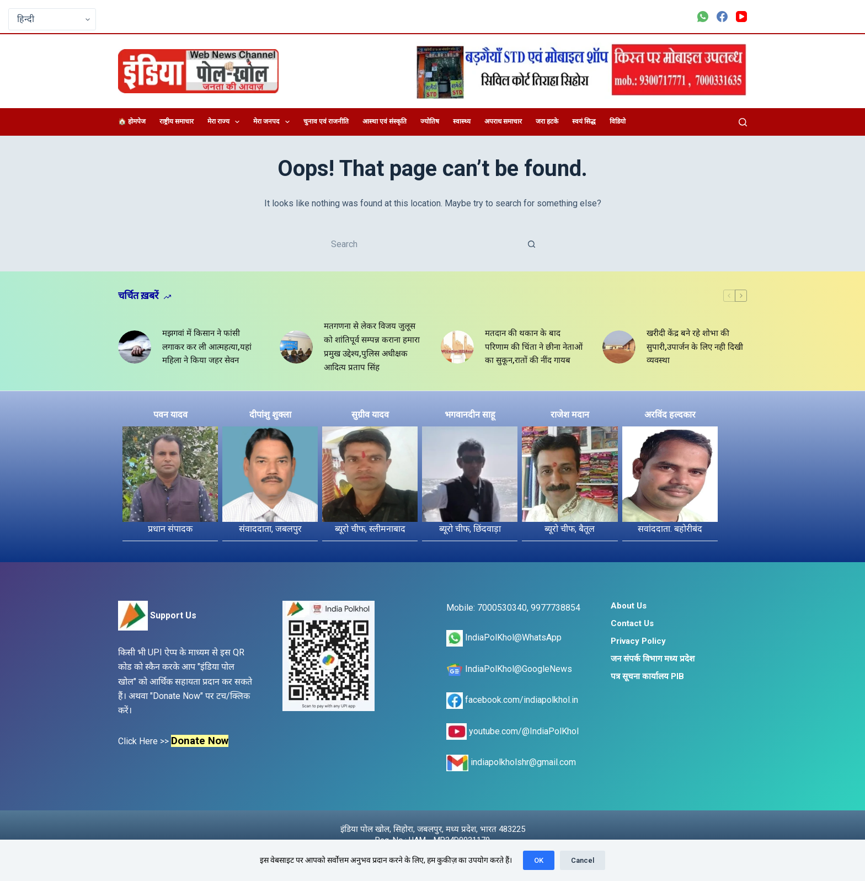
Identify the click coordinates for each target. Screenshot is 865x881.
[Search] (743, 122)
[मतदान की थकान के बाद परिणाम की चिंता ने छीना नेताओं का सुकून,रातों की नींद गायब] (457, 347)
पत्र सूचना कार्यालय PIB (647, 676)
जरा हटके (547, 121)
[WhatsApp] (702, 16)
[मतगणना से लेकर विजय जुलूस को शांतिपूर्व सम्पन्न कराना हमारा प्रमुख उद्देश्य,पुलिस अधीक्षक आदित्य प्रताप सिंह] (296, 347)
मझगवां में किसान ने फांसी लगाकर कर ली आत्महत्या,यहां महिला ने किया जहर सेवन (207, 347)
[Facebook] (722, 16)
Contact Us (632, 623)
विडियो (618, 121)
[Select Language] (52, 19)
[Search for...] (421, 244)
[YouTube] (741, 16)
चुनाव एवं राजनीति (326, 121)
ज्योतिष (429, 121)
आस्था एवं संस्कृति (384, 121)
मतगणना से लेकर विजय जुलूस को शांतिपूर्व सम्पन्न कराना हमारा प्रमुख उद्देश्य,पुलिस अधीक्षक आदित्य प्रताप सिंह (372, 346)
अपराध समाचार (503, 121)
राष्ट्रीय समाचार (176, 121)
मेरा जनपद (273, 122)
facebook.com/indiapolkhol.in (512, 700)
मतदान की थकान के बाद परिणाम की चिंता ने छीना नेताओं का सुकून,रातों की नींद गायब (534, 347)
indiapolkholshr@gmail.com (511, 762)
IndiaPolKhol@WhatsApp (504, 637)
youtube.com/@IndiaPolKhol (512, 731)
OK (538, 860)
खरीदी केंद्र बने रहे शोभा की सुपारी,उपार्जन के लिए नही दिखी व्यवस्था (695, 347)
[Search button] (532, 244)
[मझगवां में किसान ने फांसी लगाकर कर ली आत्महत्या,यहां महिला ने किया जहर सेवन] (134, 347)
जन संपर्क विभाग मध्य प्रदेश (653, 659)
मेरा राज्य (225, 122)
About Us (629, 606)
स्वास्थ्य (462, 121)
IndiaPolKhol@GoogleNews (509, 669)
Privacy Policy (638, 641)
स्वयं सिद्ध (584, 121)
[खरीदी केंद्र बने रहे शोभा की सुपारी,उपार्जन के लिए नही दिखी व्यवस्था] (619, 347)
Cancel (582, 860)
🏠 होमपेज (132, 121)
